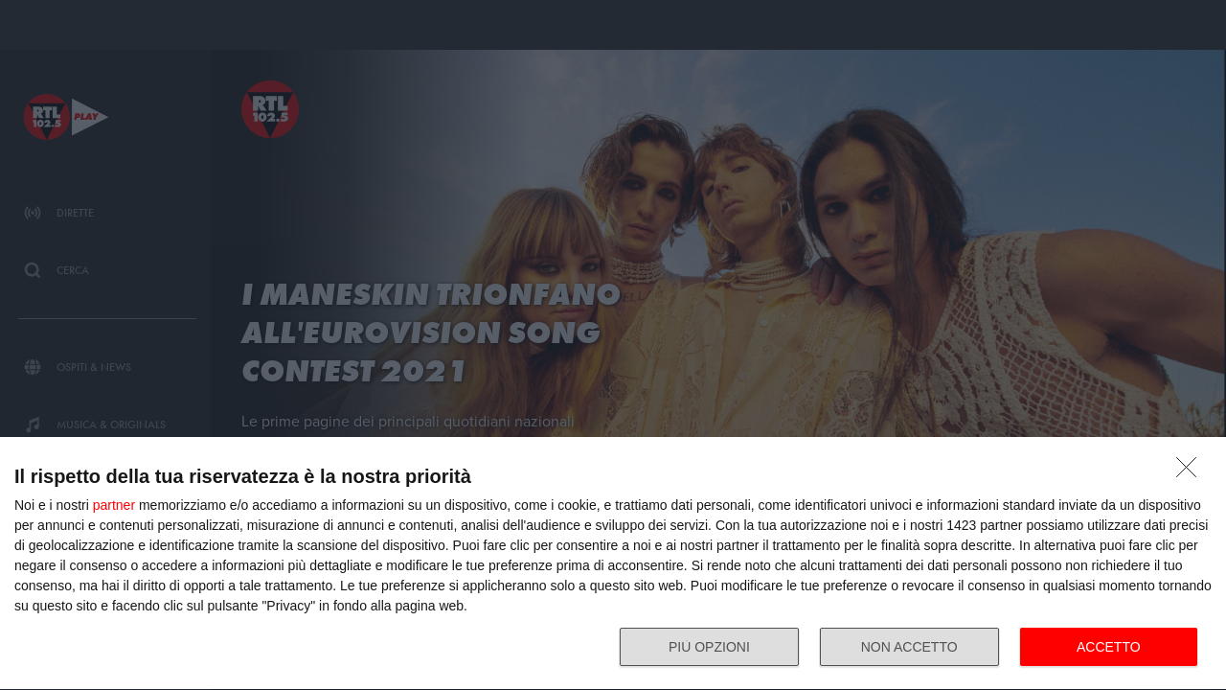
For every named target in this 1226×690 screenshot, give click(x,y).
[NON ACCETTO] (1191, 472)
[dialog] (613, 564)
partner (114, 505)
